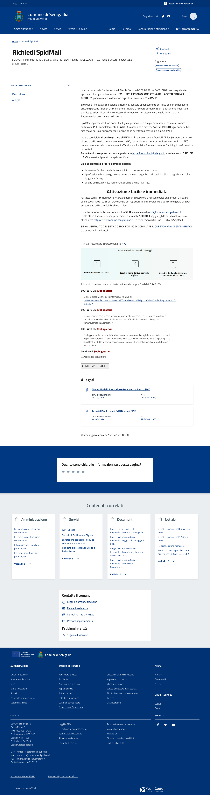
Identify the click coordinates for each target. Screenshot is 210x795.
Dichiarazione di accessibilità (120, 738)
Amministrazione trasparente (121, 724)
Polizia (111, 29)
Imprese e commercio (117, 679)
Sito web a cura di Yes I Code (27, 788)
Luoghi (158, 703)
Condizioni (96, 351)
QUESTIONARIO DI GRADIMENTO (173, 226)
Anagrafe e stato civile (69, 684)
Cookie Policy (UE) (115, 743)
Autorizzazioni (65, 693)
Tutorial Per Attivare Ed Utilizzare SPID (114, 411)
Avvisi (158, 684)
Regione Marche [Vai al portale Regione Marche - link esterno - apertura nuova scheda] (20, 3)
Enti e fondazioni (18, 688)
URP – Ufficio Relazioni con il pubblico (28, 752)
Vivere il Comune (77, 29)
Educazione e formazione (71, 707)
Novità (43, 29)
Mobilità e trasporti (116, 684)
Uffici (12, 684)
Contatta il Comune (68, 743)
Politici (13, 693)
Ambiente (63, 679)
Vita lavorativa (114, 702)
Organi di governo (19, 674)
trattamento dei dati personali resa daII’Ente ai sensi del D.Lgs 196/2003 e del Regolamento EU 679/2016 (130, 302)
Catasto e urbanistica (69, 698)
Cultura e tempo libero (69, 702)
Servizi (57, 29)
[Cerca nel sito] (193, 16)
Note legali (112, 733)
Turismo (126, 29)
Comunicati (160, 679)
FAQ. (124, 244)
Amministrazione (23, 29)
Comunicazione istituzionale (153, 29)
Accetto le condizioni (94, 357)
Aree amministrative (20, 679)
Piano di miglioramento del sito (63, 776)
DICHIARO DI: (97, 290)
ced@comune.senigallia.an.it (165, 212)
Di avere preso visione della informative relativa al (131, 300)
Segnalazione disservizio (70, 733)
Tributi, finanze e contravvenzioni (122, 693)
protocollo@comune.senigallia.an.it (33, 755)
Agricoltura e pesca (68, 674)
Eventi (158, 708)
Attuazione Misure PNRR (22, 776)
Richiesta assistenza (68, 738)
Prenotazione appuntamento (72, 729)
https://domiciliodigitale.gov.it (148, 153)
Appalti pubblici (66, 688)
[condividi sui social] (162, 49)
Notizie (158, 674)
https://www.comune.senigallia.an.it (113, 220)
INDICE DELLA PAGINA (41, 85)
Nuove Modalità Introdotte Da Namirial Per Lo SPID (121, 389)
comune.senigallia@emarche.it (30, 759)
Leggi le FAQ (65, 724)
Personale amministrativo (22, 698)
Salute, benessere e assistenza (121, 688)
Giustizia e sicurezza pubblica (120, 674)
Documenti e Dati (18, 702)
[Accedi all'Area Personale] (178, 3)
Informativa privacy (116, 729)
